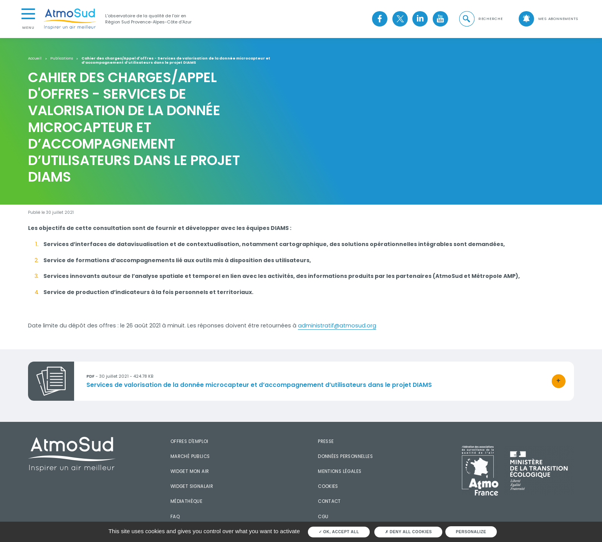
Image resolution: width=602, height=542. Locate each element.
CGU (323, 517)
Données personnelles (345, 456)
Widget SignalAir (191, 486)
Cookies (328, 486)
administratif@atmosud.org (337, 325)
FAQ (175, 517)
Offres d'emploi (189, 441)
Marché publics (190, 456)
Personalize (471, 532)
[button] (480, 19)
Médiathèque (186, 501)
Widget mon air (189, 471)
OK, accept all (339, 532)
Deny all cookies (408, 532)
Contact (329, 501)
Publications (61, 58)
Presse (326, 441)
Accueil (34, 58)
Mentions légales (339, 471)
